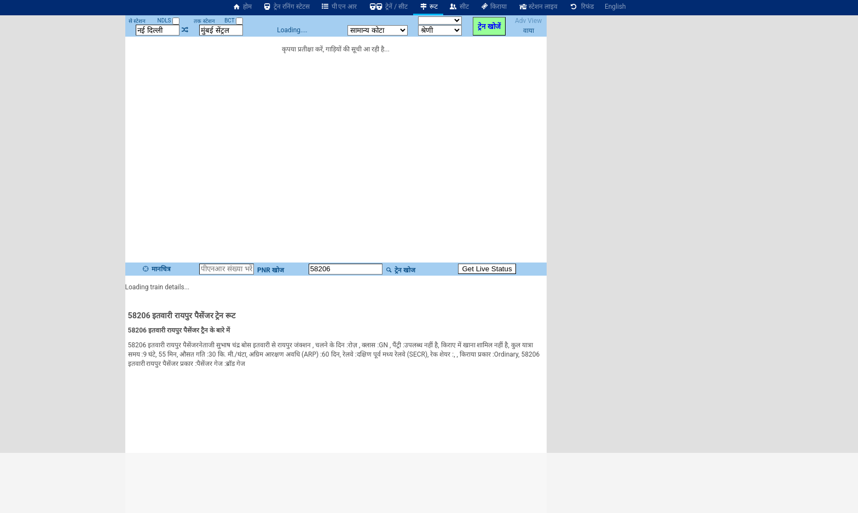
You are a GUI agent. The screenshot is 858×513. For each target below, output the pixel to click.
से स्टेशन (137, 21)
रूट (428, 6)
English (615, 6)
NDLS (169, 21)
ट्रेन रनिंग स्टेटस (286, 6)
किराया (493, 6)
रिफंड (581, 6)
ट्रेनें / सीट (388, 6)
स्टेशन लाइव (538, 6)
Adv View (528, 21)
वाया (528, 30)
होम (242, 6)
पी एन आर (339, 6)
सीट (459, 6)
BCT (233, 21)
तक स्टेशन (204, 21)
